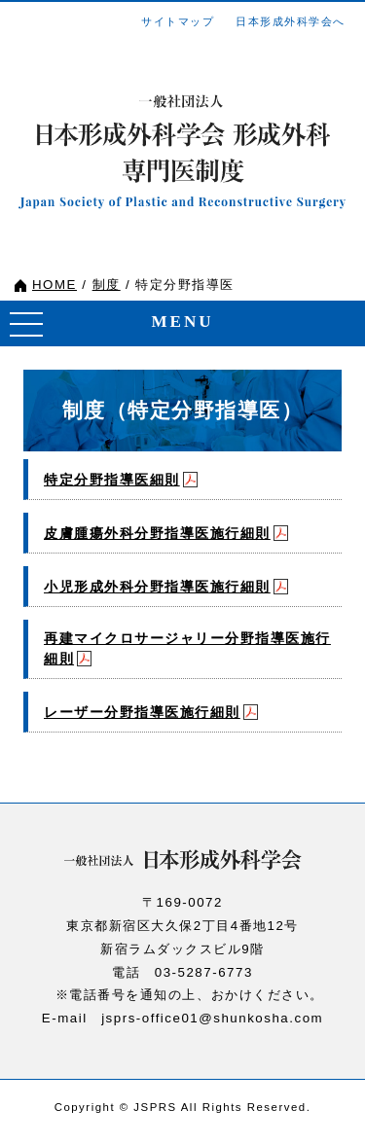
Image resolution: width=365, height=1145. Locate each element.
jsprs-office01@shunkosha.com (212, 1018)
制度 (106, 284)
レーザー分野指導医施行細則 (142, 712)
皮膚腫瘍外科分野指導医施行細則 (157, 533)
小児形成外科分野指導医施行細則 (157, 586)
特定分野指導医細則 (112, 479)
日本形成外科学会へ (291, 21)
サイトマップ (177, 21)
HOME (54, 284)
